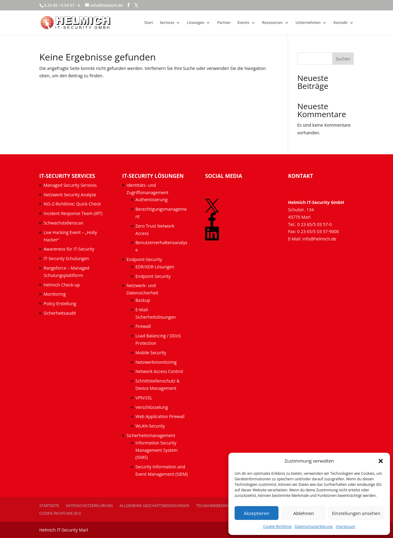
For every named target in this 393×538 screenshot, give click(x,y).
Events (243, 23)
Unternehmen (308, 23)
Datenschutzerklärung (314, 526)
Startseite (49, 505)
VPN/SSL (143, 398)
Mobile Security (150, 352)
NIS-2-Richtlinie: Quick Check (72, 204)
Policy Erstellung (60, 303)
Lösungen (195, 23)
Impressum (345, 526)
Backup (142, 300)
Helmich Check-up (62, 285)
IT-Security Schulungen (66, 258)
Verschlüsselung (151, 407)
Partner (224, 23)
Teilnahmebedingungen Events (226, 505)
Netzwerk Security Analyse (70, 195)
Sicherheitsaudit (60, 313)
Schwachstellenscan (64, 223)
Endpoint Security (153, 276)
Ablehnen (303, 513)
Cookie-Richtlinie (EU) (60, 513)
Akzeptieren (256, 513)
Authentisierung (151, 199)
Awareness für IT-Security (69, 249)
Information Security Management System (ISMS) (156, 450)
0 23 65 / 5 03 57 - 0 (62, 5)
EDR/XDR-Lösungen (154, 267)
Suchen (343, 59)
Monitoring (55, 294)
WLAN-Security (150, 426)
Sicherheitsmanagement (150, 435)
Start (148, 23)
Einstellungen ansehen (356, 513)
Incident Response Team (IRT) (73, 213)
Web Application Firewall (160, 416)
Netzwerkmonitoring (156, 362)
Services (167, 23)
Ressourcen (272, 23)
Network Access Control (159, 371)
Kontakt (340, 23)
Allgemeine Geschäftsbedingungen (154, 505)
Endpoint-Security (144, 259)
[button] (381, 461)
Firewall (143, 326)
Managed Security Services (70, 185)
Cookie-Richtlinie (277, 526)
